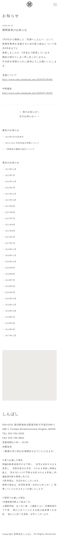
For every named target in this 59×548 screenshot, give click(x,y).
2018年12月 (10, 305)
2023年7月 (10, 175)
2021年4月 (10, 231)
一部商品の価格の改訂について (20, 149)
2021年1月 (10, 243)
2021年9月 (10, 206)
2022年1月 (10, 188)
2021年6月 (10, 225)
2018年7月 (10, 317)
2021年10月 (10, 200)
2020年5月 (10, 286)
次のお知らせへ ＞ (29, 116)
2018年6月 (10, 323)
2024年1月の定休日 (14, 137)
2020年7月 (10, 280)
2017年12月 (10, 335)
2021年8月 (10, 212)
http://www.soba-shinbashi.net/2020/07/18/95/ (27, 93)
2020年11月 (10, 255)
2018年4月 (10, 329)
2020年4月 (10, 292)
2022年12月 (10, 181)
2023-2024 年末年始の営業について (22, 143)
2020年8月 (10, 274)
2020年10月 (10, 261)
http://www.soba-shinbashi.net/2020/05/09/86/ (27, 79)
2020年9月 (10, 268)
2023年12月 (10, 169)
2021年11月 (10, 194)
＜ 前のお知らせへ (29, 112)
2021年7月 (10, 218)
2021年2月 (10, 237)
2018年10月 (10, 311)
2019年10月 (10, 298)
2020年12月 (10, 249)
